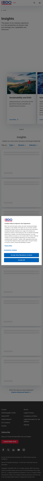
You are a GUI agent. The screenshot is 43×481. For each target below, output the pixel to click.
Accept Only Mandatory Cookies (21, 255)
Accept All (21, 260)
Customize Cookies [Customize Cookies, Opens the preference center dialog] (10, 250)
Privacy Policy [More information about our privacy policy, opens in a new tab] (8, 245)
